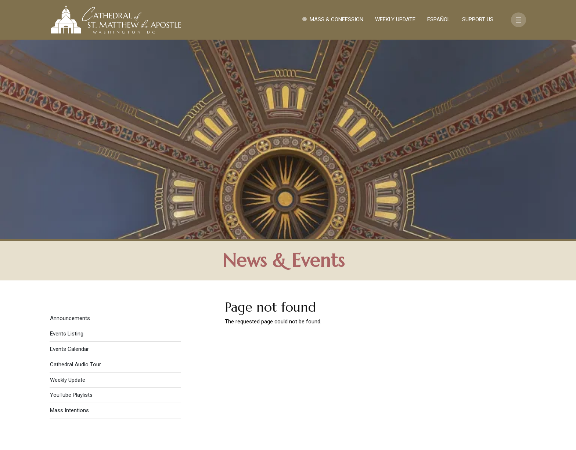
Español (438, 19)
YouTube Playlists (71, 198)
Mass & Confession (336, 19)
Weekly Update (395, 19)
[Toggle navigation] (518, 19)
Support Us (477, 19)
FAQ (483, 372)
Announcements (70, 121)
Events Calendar (69, 152)
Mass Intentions (69, 213)
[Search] (481, 393)
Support (454, 372)
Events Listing (66, 136)
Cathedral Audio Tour (75, 167)
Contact (418, 372)
